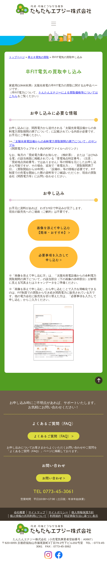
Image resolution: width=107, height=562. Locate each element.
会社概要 (19, 512)
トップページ (17, 57)
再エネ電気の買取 (38, 57)
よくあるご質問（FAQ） (52, 436)
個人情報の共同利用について (28, 515)
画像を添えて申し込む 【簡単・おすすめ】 (53, 230)
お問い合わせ (52, 478)
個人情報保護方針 (82, 512)
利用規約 (55, 515)
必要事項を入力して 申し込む (53, 257)
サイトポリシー (58, 512)
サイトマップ (36, 512)
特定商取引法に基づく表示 (81, 515)
